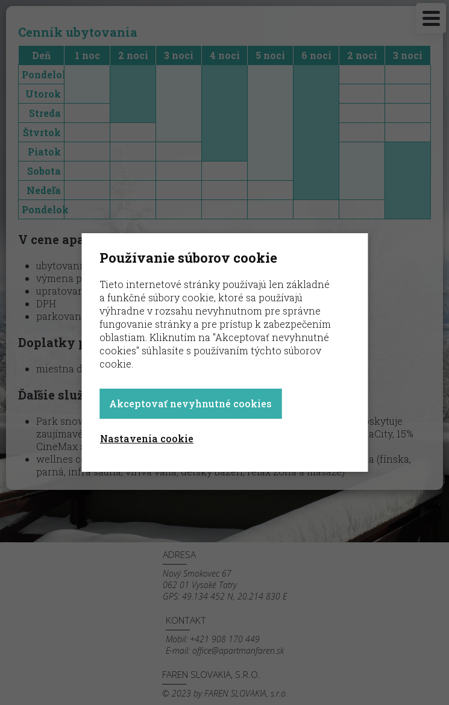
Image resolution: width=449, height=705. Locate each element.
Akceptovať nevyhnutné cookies (190, 403)
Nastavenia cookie (146, 438)
